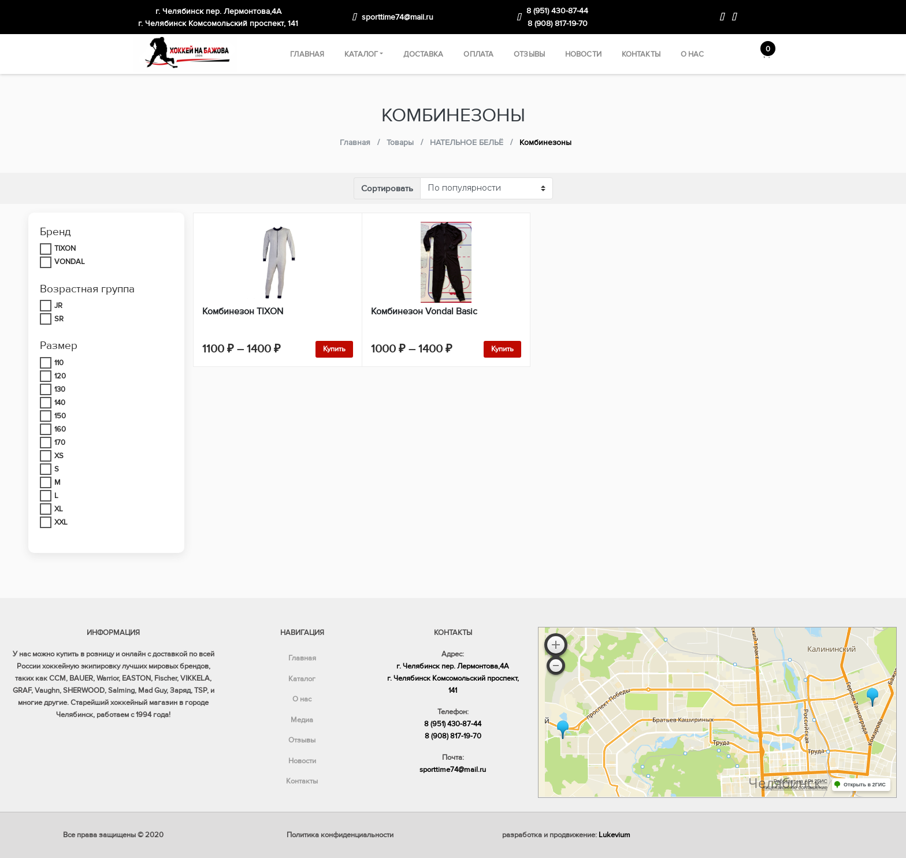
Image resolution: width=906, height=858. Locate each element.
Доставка (423, 54)
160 (60, 429)
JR (58, 305)
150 (60, 416)
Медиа (302, 720)
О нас (692, 54)
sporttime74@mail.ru (397, 17)
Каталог (361, 54)
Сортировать (387, 188)
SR (59, 319)
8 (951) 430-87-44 (557, 11)
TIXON (65, 248)
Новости (583, 54)
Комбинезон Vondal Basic (424, 311)
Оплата (478, 54)
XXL (61, 522)
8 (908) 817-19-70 (558, 23)
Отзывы (529, 54)
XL (58, 509)
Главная (307, 54)
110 (59, 362)
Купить (334, 349)
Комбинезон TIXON (242, 311)
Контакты (641, 54)
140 (59, 402)
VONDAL (69, 261)
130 (59, 389)
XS (59, 455)
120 (60, 376)
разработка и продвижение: (566, 835)
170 (59, 442)
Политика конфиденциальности (340, 835)
